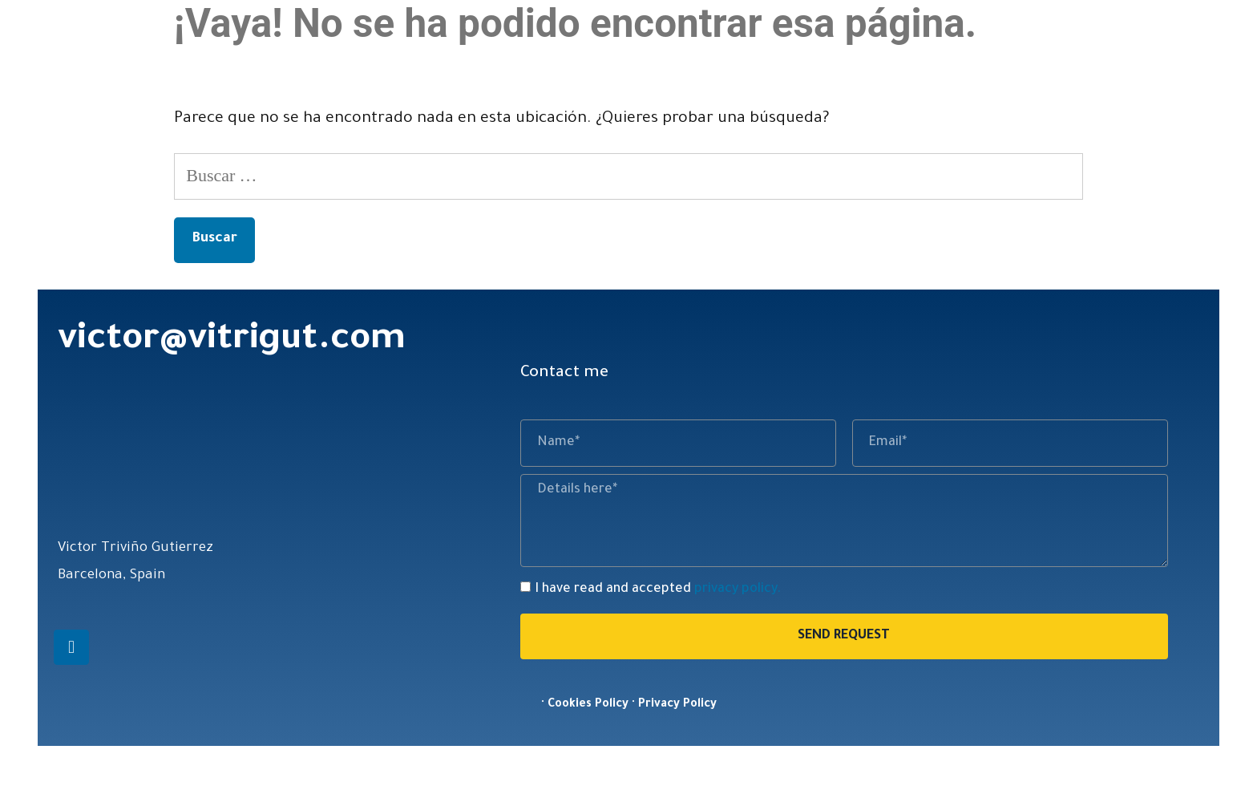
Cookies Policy (588, 705)
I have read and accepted (658, 589)
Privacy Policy (677, 705)
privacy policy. (737, 589)
